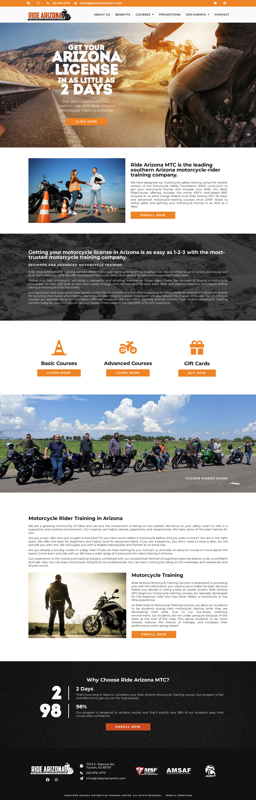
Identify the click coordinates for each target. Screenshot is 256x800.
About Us (102, 14)
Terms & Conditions (179, 795)
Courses (145, 14)
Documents (197, 14)
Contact (222, 14)
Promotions (170, 14)
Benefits (122, 14)
